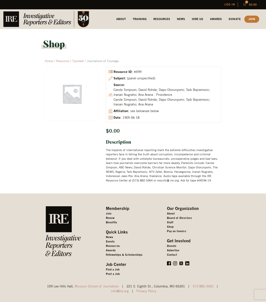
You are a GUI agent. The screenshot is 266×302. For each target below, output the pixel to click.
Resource (62, 61)
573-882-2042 (203, 286)
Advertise (173, 250)
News (181, 19)
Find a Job (113, 269)
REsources (161, 19)
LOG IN (229, 4)
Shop (170, 226)
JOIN (251, 19)
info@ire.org (120, 291)
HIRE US (197, 19)
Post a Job (113, 274)
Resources (113, 246)
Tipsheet (78, 61)
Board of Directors (179, 218)
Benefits (111, 222)
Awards (111, 250)
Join (108, 213)
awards (216, 19)
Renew (110, 218)
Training (140, 19)
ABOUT (121, 19)
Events (110, 241)
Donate (235, 19)
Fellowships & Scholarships (124, 254)
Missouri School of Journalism (97, 286)
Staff (170, 222)
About (171, 213)
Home (49, 61)
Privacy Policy (146, 291)
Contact (172, 254)
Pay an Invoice (176, 231)
